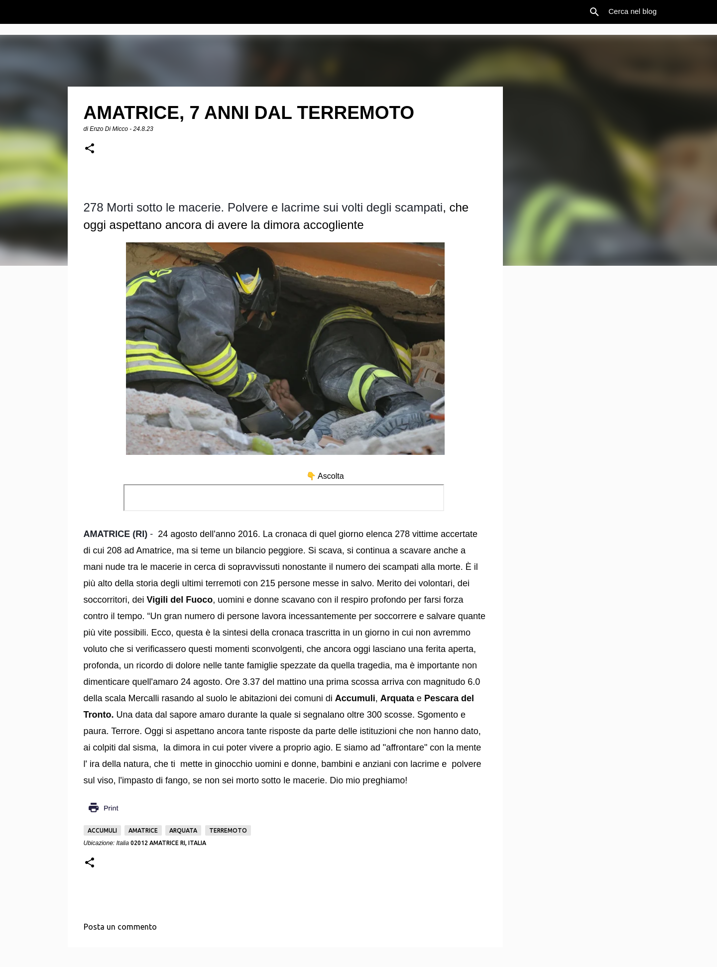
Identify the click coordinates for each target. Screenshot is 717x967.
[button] (90, 149)
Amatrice (143, 830)
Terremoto (228, 830)
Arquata (183, 830)
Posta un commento (120, 926)
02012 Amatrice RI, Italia (168, 843)
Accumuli (102, 830)
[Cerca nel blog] (656, 12)
